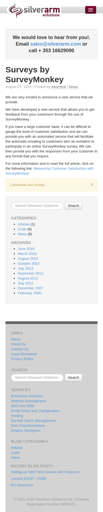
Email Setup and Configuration (35, 411)
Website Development (28, 401)
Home (16, 339)
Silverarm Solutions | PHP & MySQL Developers (33, 10)
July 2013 (25, 268)
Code (22, 229)
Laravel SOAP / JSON (28, 478)
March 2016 (27, 254)
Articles (24, 224)
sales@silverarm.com (55, 44)
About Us (18, 344)
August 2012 (28, 278)
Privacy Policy (22, 359)
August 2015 (28, 259)
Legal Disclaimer (24, 354)
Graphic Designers (26, 430)
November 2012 (30, 273)
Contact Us (20, 349)
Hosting (17, 416)
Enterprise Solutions (27, 396)
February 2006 (29, 293)
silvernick (58, 87)
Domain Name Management (33, 421)
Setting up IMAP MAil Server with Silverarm (45, 472)
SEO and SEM (22, 406)
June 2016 (26, 249)
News (73, 87)
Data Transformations (28, 425)
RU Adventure (22, 485)
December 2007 (30, 288)
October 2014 (29, 263)
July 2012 (25, 283)
